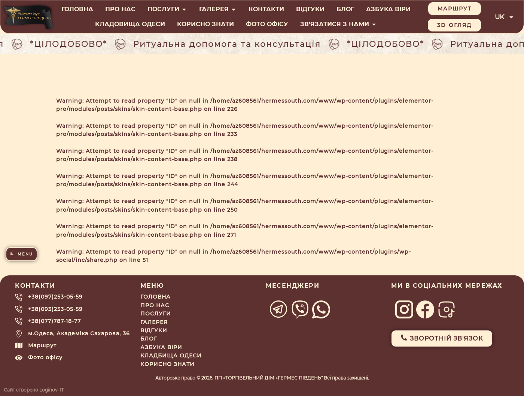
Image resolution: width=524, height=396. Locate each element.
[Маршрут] (18, 345)
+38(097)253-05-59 (55, 296)
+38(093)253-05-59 (55, 309)
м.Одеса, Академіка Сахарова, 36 (79, 333)
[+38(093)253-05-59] (18, 309)
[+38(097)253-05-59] (18, 297)
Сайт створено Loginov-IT (34, 390)
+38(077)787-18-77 (54, 321)
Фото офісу (45, 357)
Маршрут (42, 345)
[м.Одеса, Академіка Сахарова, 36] (18, 333)
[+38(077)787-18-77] (18, 321)
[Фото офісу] (18, 358)
